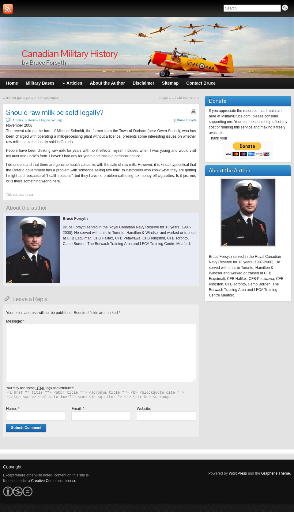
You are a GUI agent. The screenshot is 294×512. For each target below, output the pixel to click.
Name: (12, 409)
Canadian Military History (69, 53)
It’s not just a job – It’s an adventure (32, 98)
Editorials (31, 120)
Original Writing (51, 120)
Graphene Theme (275, 473)
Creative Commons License (53, 481)
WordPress (238, 473)
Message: (15, 321)
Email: (77, 409)
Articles (17, 120)
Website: (144, 409)
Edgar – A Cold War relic (177, 98)
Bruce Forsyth (186, 120)
